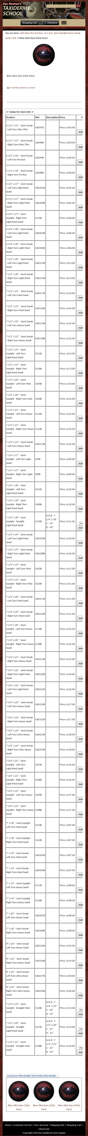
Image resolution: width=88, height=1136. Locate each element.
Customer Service (23, 1125)
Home (8, 1125)
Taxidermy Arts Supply (53, 1132)
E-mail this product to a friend (22, 87)
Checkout (52, 22)
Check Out (44, 1128)
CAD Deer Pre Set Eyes (31, 33)
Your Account (41, 1125)
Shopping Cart (29, 22)
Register (77, 13)
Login (70, 13)
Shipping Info (57, 1125)
